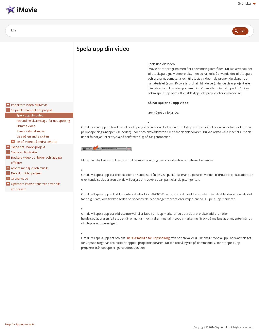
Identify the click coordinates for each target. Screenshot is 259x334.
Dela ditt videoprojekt (26, 173)
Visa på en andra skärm (33, 136)
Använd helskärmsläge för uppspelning (43, 120)
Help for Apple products (19, 324)
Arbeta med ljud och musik (29, 168)
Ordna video (19, 178)
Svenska (247, 3)
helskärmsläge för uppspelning (148, 238)
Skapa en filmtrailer (24, 152)
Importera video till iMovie (29, 105)
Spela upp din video (30, 115)
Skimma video (26, 126)
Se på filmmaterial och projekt (31, 110)
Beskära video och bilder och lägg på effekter (36, 160)
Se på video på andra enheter (37, 142)
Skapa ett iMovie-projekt (28, 147)
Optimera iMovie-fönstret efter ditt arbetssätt (36, 186)
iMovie (27, 9)
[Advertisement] (111, 89)
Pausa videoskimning (31, 131)
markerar (157, 194)
